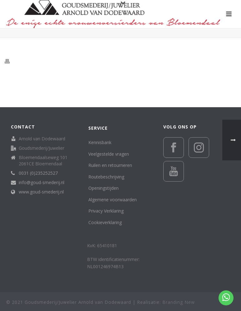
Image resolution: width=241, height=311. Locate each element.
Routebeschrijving (106, 177)
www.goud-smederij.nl (41, 192)
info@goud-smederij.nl (41, 182)
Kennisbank (99, 142)
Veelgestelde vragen (108, 154)
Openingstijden (103, 188)
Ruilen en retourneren (110, 165)
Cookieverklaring (105, 222)
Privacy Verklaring (106, 211)
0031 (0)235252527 (38, 173)
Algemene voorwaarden (112, 200)
